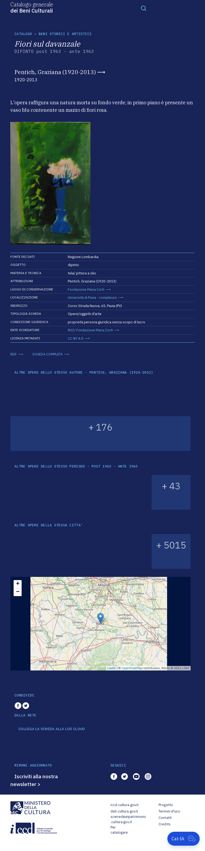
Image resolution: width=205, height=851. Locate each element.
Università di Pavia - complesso (92, 297)
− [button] (17, 592)
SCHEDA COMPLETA (47, 354)
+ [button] (17, 584)
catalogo (23, 34)
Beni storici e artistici (65, 34)
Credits (165, 824)
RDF (13, 354)
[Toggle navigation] (144, 8)
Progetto (166, 805)
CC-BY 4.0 (75, 338)
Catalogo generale (31, 7)
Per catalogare (119, 830)
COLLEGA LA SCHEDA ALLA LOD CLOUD (51, 729)
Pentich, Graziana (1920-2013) (55, 72)
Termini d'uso (169, 811)
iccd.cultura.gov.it (125, 805)
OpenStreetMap (132, 668)
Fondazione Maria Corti (86, 289)
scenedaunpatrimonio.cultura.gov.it (128, 819)
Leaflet (111, 668)
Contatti (165, 817)
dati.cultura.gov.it (124, 811)
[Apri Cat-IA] (183, 839)
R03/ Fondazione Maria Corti (90, 330)
